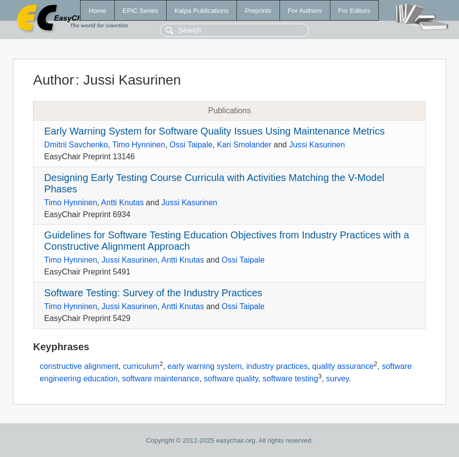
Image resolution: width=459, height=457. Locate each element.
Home (97, 10)
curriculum (141, 366)
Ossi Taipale (191, 144)
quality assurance (343, 366)
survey (337, 379)
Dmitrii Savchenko (76, 144)
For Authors (305, 10)
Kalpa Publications (202, 10)
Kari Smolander (244, 144)
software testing (290, 379)
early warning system (205, 366)
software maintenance (161, 379)
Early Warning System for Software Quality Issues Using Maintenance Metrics (214, 131)
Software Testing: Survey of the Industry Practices (153, 292)
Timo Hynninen (138, 144)
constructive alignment (79, 366)
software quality (231, 379)
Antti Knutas (122, 202)
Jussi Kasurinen (317, 144)
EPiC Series (140, 10)
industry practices (277, 366)
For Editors (354, 10)
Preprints (258, 10)
